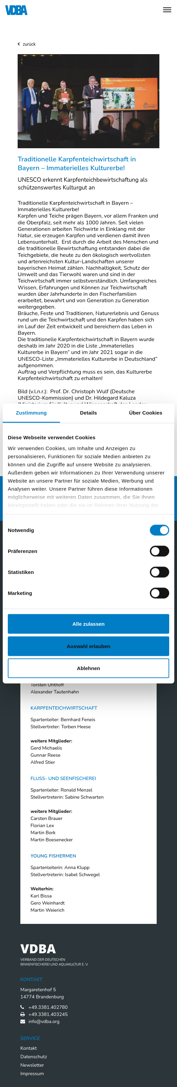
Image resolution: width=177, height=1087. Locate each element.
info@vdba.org (43, 1021)
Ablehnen (88, 668)
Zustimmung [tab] (31, 413)
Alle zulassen (88, 624)
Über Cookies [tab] (145, 413)
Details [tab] (88, 413)
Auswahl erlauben (88, 646)
